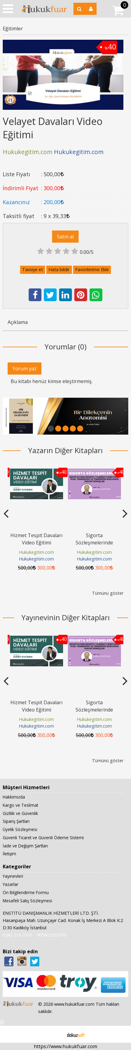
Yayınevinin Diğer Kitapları (65, 617)
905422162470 (51, 935)
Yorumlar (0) (65, 347)
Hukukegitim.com (36, 552)
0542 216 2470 (17, 935)
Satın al (65, 236)
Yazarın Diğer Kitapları (65, 450)
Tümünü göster (107, 593)
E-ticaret (56, 1034)
